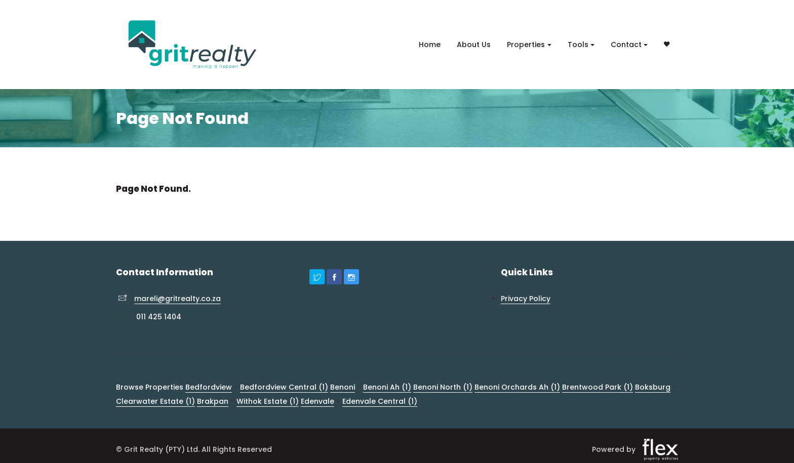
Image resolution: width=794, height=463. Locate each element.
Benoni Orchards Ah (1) (517, 387)
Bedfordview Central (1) (284, 387)
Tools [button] (578, 44)
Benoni (342, 387)
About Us (474, 44)
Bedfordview (208, 387)
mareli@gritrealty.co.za (177, 298)
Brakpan (212, 401)
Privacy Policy (525, 298)
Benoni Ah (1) (387, 387)
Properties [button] (526, 44)
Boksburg (652, 387)
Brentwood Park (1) (597, 387)
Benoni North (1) (442, 387)
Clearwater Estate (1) (155, 401)
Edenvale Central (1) (379, 401)
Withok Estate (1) (267, 401)
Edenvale (317, 401)
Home (430, 44)
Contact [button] (626, 44)
